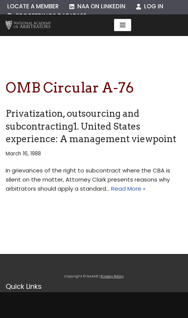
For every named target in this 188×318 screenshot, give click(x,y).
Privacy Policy (112, 276)
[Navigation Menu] (123, 25)
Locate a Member (33, 6)
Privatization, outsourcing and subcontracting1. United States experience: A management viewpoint (91, 126)
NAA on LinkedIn (97, 6)
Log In (149, 6)
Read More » (128, 189)
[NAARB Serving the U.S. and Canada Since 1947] (28, 25)
